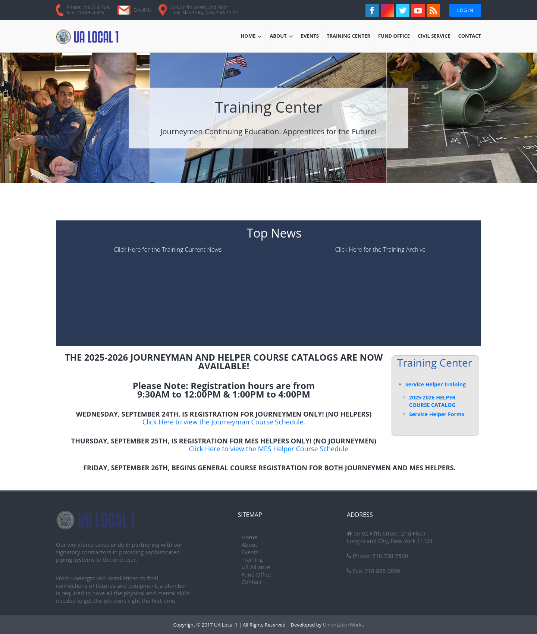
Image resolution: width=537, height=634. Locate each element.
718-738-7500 (389, 555)
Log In (465, 10)
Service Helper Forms (436, 414)
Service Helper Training (435, 384)
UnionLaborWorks (342, 624)
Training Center (348, 36)
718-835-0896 (381, 570)
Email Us (142, 10)
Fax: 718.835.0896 (85, 12)
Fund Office (394, 36)
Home (251, 36)
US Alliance (256, 567)
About (281, 36)
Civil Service (434, 36)
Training (252, 559)
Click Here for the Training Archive (380, 249)
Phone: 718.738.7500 (88, 7)
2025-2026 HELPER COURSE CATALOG (432, 401)
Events (312, 36)
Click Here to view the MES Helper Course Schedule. (269, 448)
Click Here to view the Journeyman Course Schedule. (223, 421)
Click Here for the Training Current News (168, 249)
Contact (469, 36)
